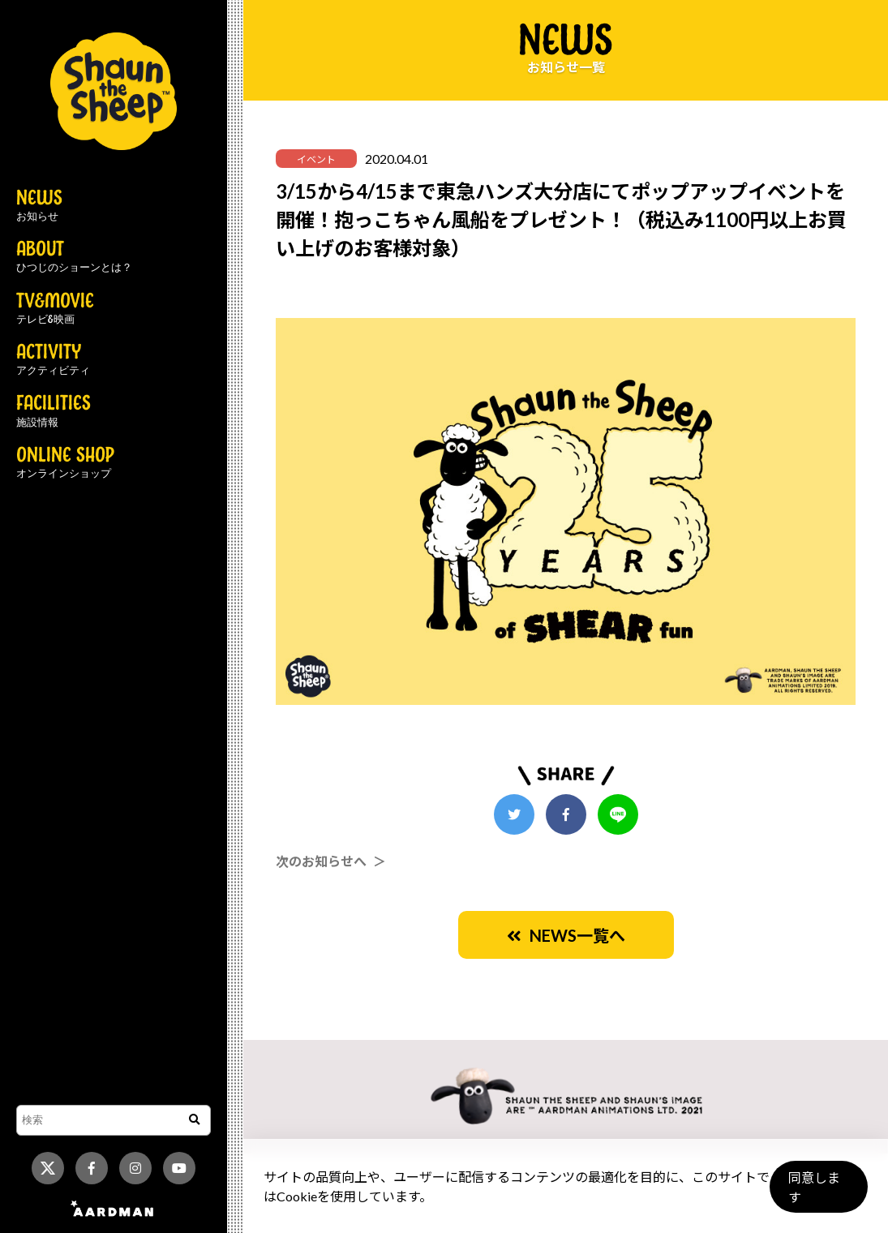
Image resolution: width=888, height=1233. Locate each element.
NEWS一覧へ (566, 935)
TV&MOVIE (55, 309)
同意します (815, 1193)
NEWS (39, 206)
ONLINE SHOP (65, 463)
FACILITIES (53, 411)
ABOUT (74, 257)
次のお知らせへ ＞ (331, 861)
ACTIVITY (53, 360)
